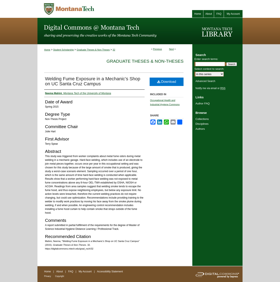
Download (166, 81)
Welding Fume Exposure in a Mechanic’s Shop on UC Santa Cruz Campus (92, 81)
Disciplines (201, 123)
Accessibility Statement (110, 271)
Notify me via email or (210, 88)
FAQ (70, 271)
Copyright (59, 276)
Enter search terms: (206, 59)
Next (171, 49)
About (59, 271)
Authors (200, 128)
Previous (157, 49)
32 (114, 49)
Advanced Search (205, 81)
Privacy (47, 276)
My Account (85, 271)
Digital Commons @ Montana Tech (114, 31)
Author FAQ (202, 103)
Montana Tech (87, 9)
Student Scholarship (63, 49)
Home (47, 49)
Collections (202, 119)
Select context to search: (209, 68)
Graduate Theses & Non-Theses (93, 49)
